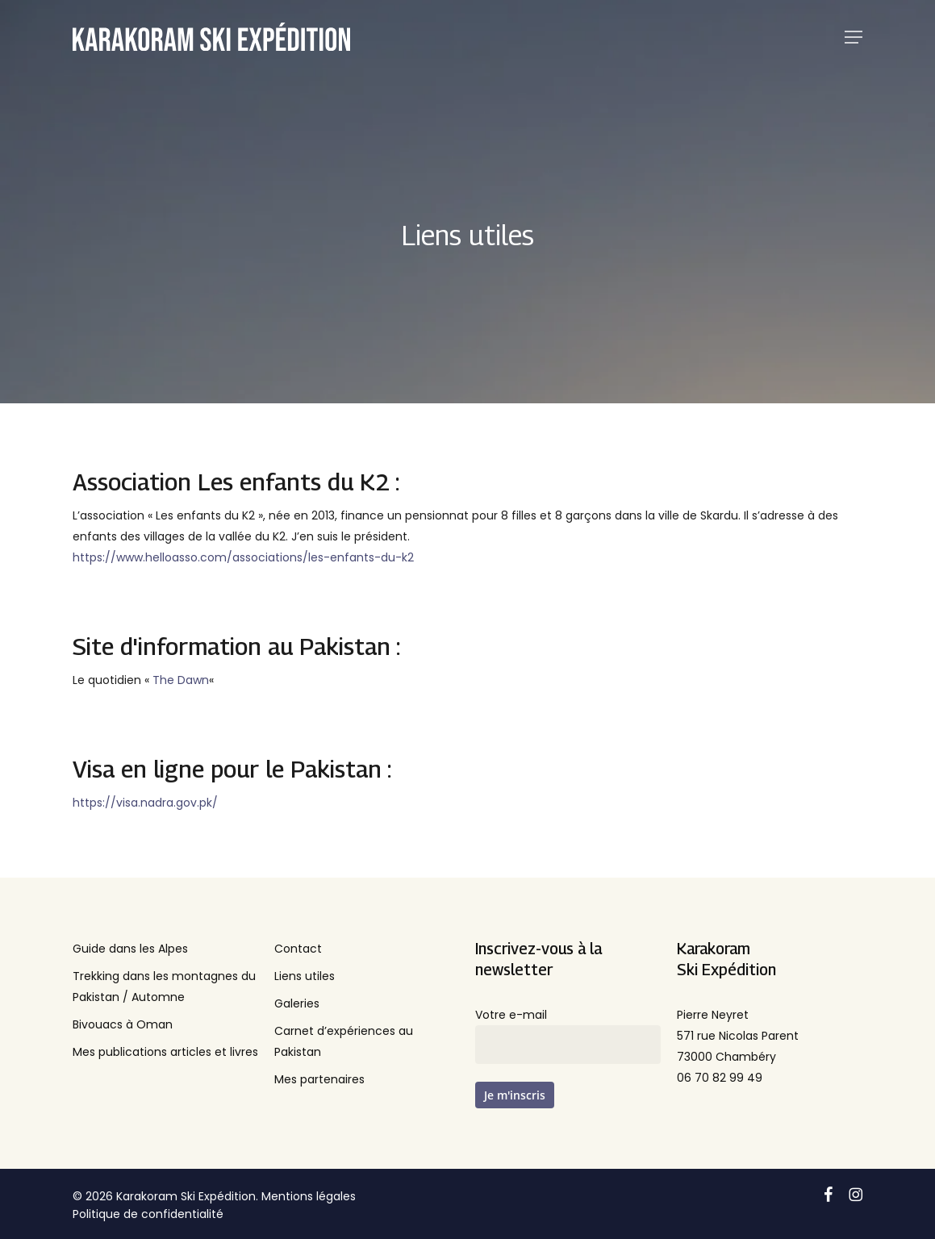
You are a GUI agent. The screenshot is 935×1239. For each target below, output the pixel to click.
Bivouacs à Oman (123, 1024)
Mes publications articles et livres (165, 1052)
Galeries (296, 1003)
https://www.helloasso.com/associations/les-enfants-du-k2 (243, 557)
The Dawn (180, 680)
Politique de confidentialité (148, 1214)
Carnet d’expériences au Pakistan (343, 1041)
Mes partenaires (319, 1079)
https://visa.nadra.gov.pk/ (145, 803)
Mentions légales (308, 1196)
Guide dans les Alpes (130, 949)
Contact (298, 949)
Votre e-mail (568, 1035)
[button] (853, 37)
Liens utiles (304, 976)
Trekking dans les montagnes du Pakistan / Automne (164, 986)
